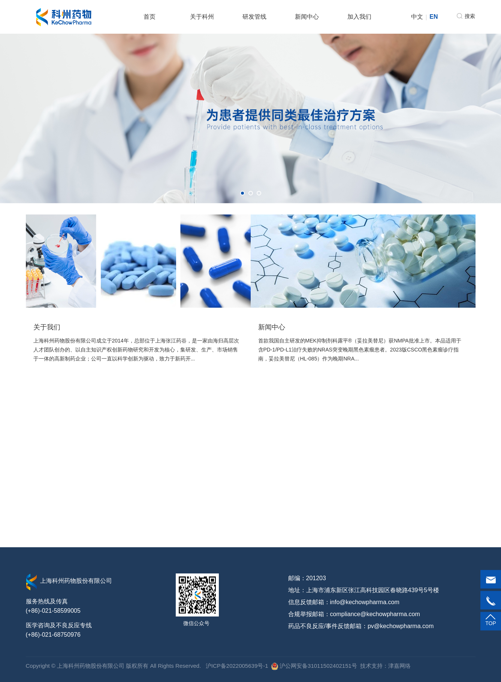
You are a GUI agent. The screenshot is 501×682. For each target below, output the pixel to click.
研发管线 (254, 16)
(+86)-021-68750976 (53, 634)
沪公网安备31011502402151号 (314, 666)
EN (433, 16)
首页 (150, 16)
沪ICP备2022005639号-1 (236, 666)
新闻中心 (307, 16)
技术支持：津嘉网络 (385, 666)
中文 (417, 16)
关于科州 (202, 16)
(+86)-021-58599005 (53, 611)
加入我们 (359, 16)
